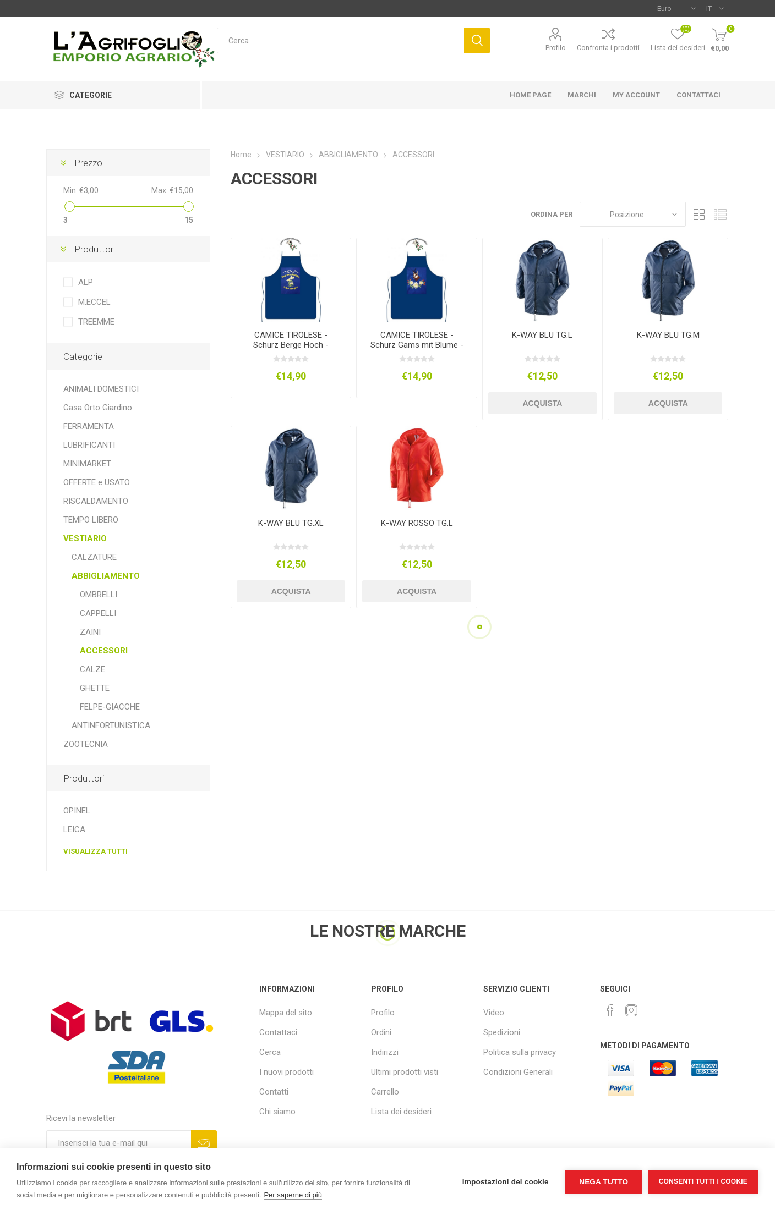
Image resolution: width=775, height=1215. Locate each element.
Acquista (542, 403)
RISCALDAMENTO (95, 501)
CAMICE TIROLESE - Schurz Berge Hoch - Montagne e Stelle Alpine (291, 345)
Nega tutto (603, 1182)
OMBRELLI (98, 595)
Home (241, 154)
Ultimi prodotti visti (404, 1072)
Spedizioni (501, 1032)
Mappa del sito (285, 1013)
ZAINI (90, 632)
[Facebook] (610, 1010)
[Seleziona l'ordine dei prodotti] (633, 214)
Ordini (381, 1032)
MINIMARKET (87, 464)
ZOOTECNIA (85, 744)
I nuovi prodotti (286, 1072)
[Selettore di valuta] (676, 8)
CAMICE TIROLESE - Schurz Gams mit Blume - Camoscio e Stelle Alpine (416, 345)
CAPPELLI (98, 613)
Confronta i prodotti (608, 47)
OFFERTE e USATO (96, 482)
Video (493, 1013)
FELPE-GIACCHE (110, 707)
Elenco (720, 214)
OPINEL (76, 811)
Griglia (699, 214)
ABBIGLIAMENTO (106, 576)
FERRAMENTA (88, 426)
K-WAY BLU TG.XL (291, 523)
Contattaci (278, 1032)
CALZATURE (94, 557)
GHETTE (95, 688)
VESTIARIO (85, 538)
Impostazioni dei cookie (505, 1182)
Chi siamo (277, 1112)
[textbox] (340, 40)
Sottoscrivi (204, 1143)
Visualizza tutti (95, 851)
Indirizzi (385, 1052)
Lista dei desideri (401, 1112)
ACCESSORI (104, 651)
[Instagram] (631, 1010)
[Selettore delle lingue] (714, 8)
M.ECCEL (94, 302)
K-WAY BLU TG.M (668, 335)
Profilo (555, 47)
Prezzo (88, 162)
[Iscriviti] (118, 1143)
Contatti (273, 1092)
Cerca (477, 40)
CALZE (92, 669)
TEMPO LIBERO (90, 520)
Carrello (385, 1092)
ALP (85, 282)
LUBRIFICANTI (89, 445)
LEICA (74, 829)
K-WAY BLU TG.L (542, 335)
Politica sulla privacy (519, 1052)
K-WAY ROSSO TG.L (417, 523)
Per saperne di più (293, 1195)
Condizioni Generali (518, 1072)
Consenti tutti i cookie (703, 1181)
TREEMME (96, 322)
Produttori (94, 249)
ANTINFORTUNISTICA (111, 725)
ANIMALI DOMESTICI (101, 389)
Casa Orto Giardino (97, 408)
